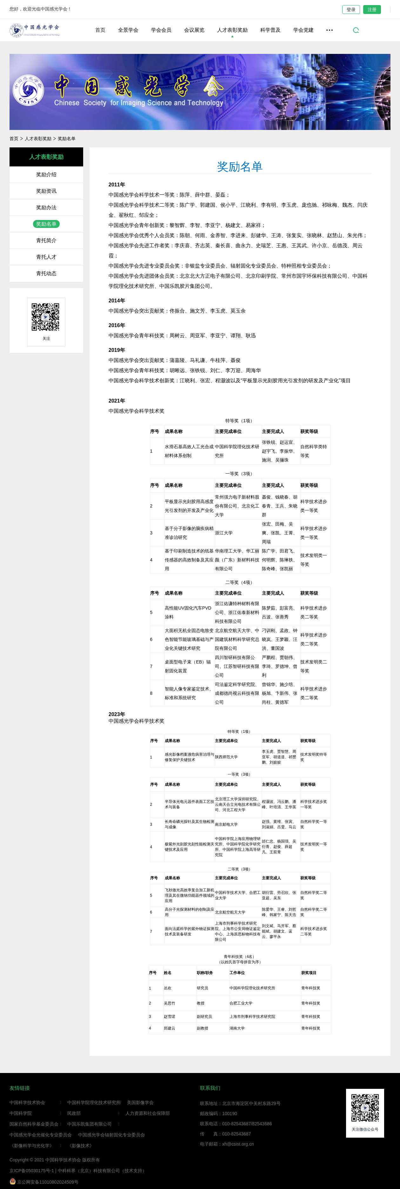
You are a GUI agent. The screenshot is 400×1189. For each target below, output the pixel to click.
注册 (372, 9)
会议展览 (194, 30)
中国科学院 (21, 1113)
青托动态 (46, 273)
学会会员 (161, 30)
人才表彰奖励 (232, 30)
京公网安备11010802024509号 (44, 1181)
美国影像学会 (140, 1102)
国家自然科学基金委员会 (34, 1124)
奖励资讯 (46, 191)
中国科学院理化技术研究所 (94, 1102)
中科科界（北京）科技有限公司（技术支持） (102, 1170)
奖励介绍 (46, 174)
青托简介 (46, 240)
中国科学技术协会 (27, 1102)
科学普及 (270, 30)
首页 (100, 30)
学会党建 (303, 30)
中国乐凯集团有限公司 (89, 1124)
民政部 (74, 1113)
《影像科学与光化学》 (32, 1145)
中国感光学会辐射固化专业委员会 (111, 1135)
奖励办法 (46, 207)
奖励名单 (67, 138)
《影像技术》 (80, 1145)
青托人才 (46, 257)
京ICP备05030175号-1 (32, 1170)
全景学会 (128, 30)
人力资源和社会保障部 (147, 1113)
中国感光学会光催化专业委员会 (41, 1135)
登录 (351, 9)
